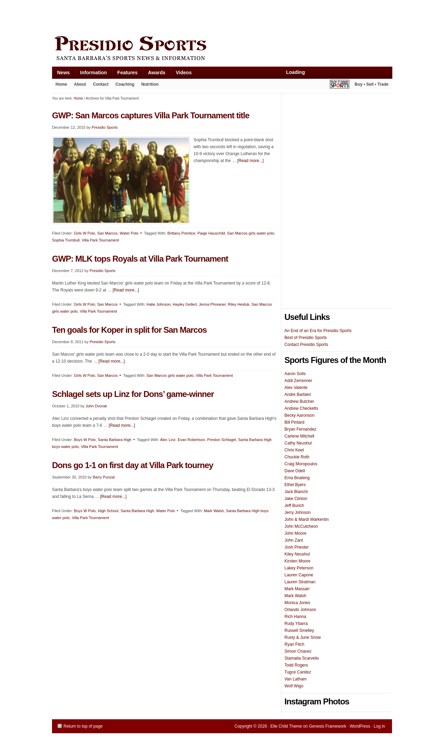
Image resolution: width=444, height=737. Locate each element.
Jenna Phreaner (212, 304)
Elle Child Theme (286, 726)
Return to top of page (83, 726)
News (61, 74)
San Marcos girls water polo (250, 233)
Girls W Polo (84, 233)
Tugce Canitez (297, 672)
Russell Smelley (299, 630)
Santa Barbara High (114, 440)
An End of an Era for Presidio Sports (317, 330)
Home (61, 84)
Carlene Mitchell (299, 436)
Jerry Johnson (297, 512)
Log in (379, 726)
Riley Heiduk (238, 304)
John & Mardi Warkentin (306, 519)
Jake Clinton (295, 498)
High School (108, 511)
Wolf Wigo (293, 686)
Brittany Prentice (181, 233)
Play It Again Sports (339, 85)
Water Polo (129, 233)
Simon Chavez (297, 651)
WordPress (360, 726)
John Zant (293, 540)
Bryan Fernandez (300, 429)
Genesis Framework (327, 726)
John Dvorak (96, 406)
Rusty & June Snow (302, 637)
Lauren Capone (298, 575)
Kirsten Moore (297, 561)
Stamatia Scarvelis (301, 658)
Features (124, 74)
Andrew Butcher (299, 401)
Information (91, 74)
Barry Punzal (103, 477)
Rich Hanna (295, 616)
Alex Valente (296, 387)
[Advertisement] (178, 16)
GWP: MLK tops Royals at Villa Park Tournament (140, 258)
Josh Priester (296, 547)
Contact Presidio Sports (306, 344)
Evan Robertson (191, 440)
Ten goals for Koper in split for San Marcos (129, 329)
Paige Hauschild (211, 233)
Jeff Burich (294, 505)
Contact (101, 84)
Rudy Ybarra (296, 623)
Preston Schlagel (221, 440)
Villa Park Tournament (100, 240)
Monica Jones (297, 602)
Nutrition (150, 84)
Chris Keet (294, 450)
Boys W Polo (85, 440)
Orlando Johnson (300, 609)
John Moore (295, 533)
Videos (184, 72)
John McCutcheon (301, 526)
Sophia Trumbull (66, 240)
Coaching (125, 84)
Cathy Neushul (298, 443)
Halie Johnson (158, 304)
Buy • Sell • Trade (371, 84)
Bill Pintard (294, 422)
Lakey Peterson (298, 568)
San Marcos (107, 233)
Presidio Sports (222, 49)
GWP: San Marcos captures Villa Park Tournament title (150, 115)
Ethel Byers (295, 484)
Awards (154, 74)
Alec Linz (168, 440)
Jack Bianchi (296, 491)
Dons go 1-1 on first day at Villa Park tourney (132, 465)
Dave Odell (294, 470)
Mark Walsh (214, 511)
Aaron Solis (295, 373)
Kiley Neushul (297, 554)
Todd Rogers (296, 665)
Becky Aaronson (299, 415)
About (78, 86)
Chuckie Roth (296, 457)
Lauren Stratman (299, 581)
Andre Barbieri (297, 394)
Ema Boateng (297, 477)
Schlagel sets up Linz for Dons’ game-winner (133, 394)
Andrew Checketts (301, 408)
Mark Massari (296, 588)
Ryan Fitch (294, 644)
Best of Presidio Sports (305, 337)
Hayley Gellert (185, 304)
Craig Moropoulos (300, 463)
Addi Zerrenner (298, 380)
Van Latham (295, 679)
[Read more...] (250, 160)
